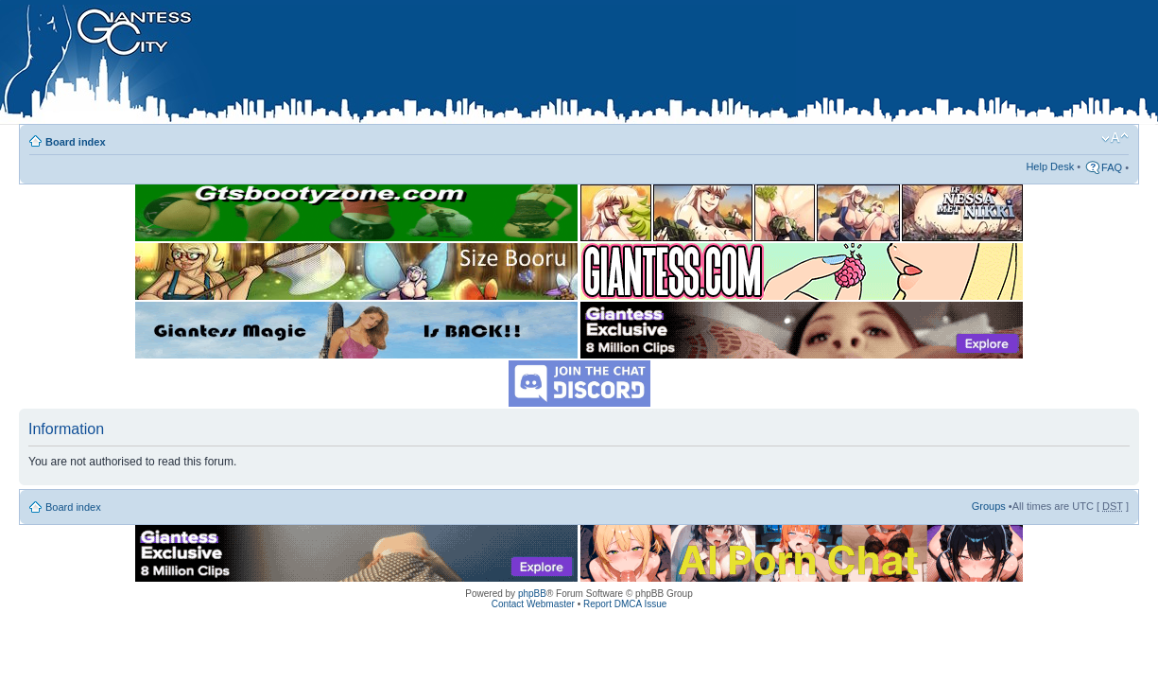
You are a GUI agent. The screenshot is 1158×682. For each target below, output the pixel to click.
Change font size (1115, 138)
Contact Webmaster (533, 604)
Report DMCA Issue (624, 604)
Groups (989, 506)
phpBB (532, 593)
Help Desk (1050, 166)
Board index (75, 142)
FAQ (1111, 167)
